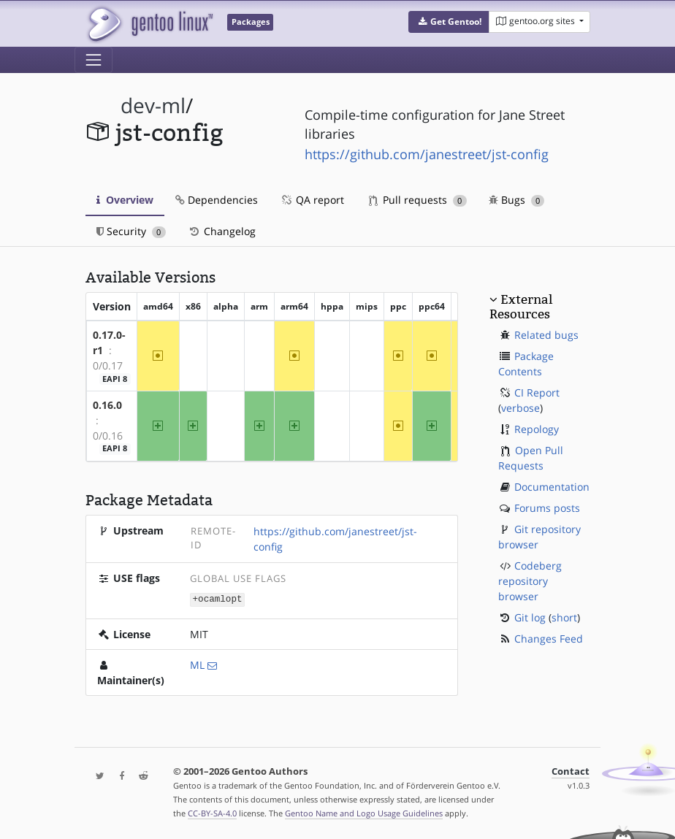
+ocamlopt (218, 598)
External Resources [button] (520, 306)
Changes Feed (548, 638)
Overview (124, 200)
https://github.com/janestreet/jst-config (427, 154)
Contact (571, 771)
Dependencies (216, 200)
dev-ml (153, 105)
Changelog (222, 231)
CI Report (537, 392)
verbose (520, 408)
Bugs (517, 200)
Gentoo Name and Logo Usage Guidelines (364, 812)
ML (197, 664)
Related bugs (546, 335)
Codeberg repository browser (530, 581)
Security (131, 231)
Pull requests (418, 200)
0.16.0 (107, 405)
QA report (312, 200)
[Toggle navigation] (94, 60)
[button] (448, 22)
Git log (530, 617)
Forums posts (547, 508)
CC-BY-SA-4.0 (212, 812)
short (564, 617)
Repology (536, 429)
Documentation (552, 487)
